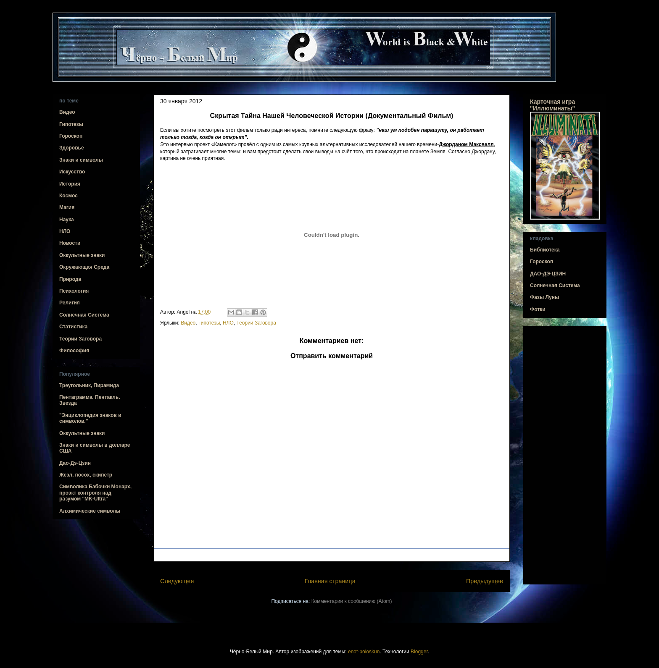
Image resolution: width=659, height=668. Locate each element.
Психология (74, 291)
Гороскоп (70, 136)
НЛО (228, 323)
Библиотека (544, 250)
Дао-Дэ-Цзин (75, 463)
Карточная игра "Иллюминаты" (552, 105)
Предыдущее (484, 581)
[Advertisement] (565, 456)
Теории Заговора (256, 323)
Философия (74, 351)
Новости (69, 243)
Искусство (72, 172)
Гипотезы (209, 323)
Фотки (538, 309)
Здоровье (71, 148)
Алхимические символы (89, 511)
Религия (69, 303)
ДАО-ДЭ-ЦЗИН (548, 274)
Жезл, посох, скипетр (85, 475)
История (69, 184)
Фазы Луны (544, 297)
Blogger (419, 652)
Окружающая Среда (84, 267)
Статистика (73, 327)
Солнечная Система (84, 315)
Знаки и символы (81, 160)
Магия (66, 207)
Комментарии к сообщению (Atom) (351, 601)
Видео (188, 323)
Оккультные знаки (82, 255)
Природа (70, 279)
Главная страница (330, 581)
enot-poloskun (364, 652)
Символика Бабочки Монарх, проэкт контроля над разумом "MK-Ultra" (95, 493)
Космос (68, 196)
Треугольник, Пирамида (89, 385)
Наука (66, 220)
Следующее (177, 581)
